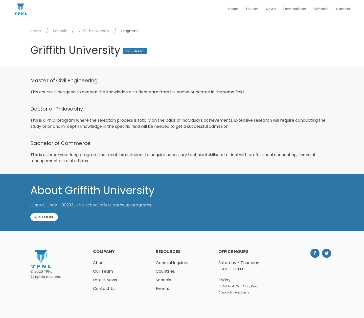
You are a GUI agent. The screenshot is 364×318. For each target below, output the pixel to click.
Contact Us (104, 288)
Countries (165, 271)
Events (252, 9)
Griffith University (94, 30)
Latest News (105, 280)
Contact (343, 9)
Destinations (294, 9)
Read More (44, 217)
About (99, 263)
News (271, 9)
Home (233, 9)
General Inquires (172, 263)
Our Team (103, 271)
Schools (321, 9)
